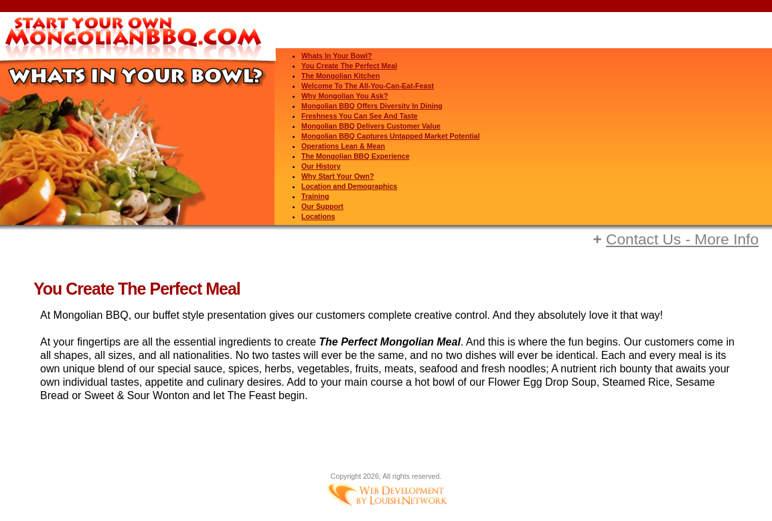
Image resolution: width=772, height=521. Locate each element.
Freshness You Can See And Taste (359, 116)
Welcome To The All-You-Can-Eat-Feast (367, 86)
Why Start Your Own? (337, 176)
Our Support (322, 206)
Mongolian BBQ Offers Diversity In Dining (372, 106)
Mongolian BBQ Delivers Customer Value (371, 126)
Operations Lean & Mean (343, 146)
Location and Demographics (349, 186)
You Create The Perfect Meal (349, 66)
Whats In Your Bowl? (336, 56)
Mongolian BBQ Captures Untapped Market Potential (390, 136)
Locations (318, 216)
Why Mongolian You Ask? (344, 96)
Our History (321, 166)
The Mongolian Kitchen (340, 76)
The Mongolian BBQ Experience (355, 156)
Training (315, 196)
